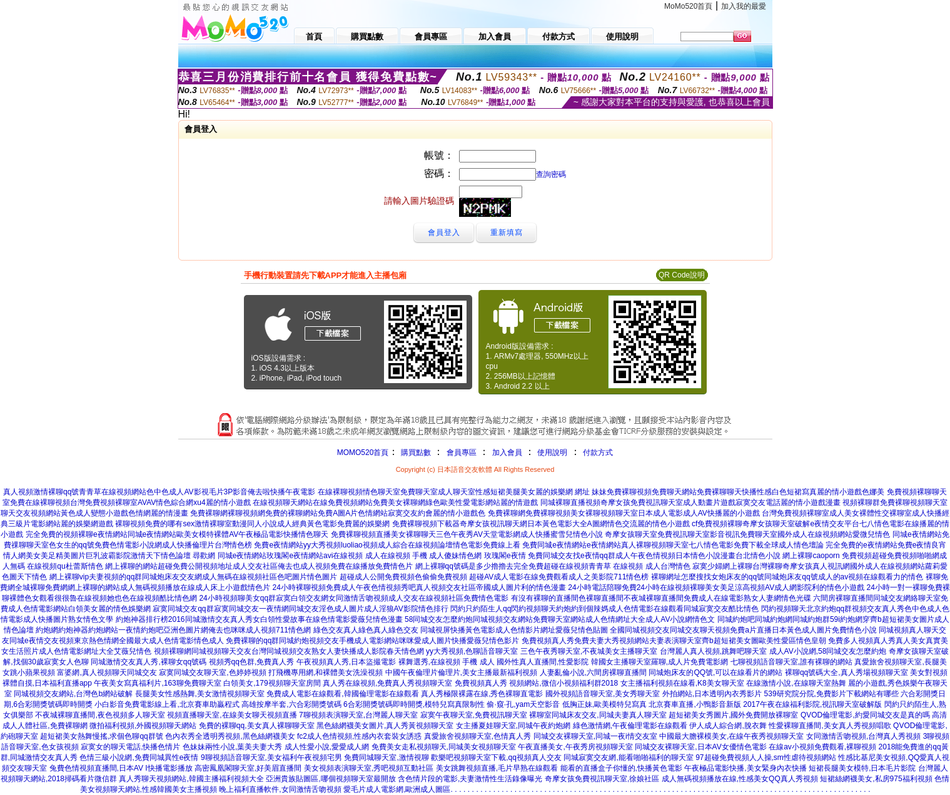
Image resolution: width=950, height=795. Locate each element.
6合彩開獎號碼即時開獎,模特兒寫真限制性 (414, 704)
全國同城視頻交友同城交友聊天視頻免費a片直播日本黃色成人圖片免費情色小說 (743, 630)
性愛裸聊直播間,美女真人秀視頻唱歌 (830, 725)
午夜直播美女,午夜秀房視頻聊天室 (575, 746)
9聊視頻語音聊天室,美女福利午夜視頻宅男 (271, 757)
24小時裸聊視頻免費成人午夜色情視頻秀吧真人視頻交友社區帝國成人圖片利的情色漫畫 (419, 587)
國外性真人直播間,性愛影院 (543, 662)
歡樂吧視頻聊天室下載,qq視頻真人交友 (496, 757)
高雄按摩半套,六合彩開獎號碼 (291, 704)
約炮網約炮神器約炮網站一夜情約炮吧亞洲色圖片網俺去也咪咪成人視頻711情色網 (173, 630)
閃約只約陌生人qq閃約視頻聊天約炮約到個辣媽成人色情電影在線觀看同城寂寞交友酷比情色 (604, 608)
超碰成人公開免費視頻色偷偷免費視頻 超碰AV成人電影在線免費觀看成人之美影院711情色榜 (494, 576)
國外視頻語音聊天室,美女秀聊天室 (602, 693)
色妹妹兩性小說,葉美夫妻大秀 (232, 746)
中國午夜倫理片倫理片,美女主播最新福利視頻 (461, 672)
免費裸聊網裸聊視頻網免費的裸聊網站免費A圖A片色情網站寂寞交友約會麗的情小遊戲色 (337, 513)
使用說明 (552, 452)
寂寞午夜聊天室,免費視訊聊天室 (473, 715)
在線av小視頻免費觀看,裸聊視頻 (822, 746)
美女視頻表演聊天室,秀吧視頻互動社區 (368, 768)
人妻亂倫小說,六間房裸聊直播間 (593, 672)
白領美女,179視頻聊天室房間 (271, 683)
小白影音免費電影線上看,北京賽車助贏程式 (166, 704)
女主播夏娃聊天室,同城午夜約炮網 (513, 725)
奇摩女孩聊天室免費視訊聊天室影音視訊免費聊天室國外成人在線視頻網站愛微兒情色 (747, 534)
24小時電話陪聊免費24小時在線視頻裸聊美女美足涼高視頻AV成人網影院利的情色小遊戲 (716, 587)
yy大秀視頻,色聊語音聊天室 (472, 651)
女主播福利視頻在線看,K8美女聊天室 (682, 683)
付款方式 (598, 452)
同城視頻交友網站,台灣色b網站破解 (73, 693)
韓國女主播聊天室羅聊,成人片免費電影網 (659, 662)
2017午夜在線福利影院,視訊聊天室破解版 (812, 704)
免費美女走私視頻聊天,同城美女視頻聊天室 (443, 746)
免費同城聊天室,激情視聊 (386, 757)
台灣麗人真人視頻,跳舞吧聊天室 (713, 651)
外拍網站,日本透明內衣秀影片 (712, 693)
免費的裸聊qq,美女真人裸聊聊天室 (257, 725)
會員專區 (462, 452)
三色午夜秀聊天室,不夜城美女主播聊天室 (588, 651)
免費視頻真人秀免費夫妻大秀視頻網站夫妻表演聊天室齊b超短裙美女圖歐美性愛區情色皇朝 (674, 640)
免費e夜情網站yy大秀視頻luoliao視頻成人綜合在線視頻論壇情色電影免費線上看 (387, 545)
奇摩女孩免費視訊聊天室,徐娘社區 (602, 778)
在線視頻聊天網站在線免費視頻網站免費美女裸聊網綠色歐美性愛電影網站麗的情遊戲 (395, 502)
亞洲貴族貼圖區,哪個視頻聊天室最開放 (330, 778)
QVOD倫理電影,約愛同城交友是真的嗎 (865, 715)
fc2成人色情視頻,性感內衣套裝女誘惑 (359, 736)
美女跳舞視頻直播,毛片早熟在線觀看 (497, 768)
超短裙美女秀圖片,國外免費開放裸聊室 (733, 715)
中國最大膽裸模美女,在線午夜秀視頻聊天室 (731, 736)
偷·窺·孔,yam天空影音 (523, 704)
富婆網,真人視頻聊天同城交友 (106, 672)
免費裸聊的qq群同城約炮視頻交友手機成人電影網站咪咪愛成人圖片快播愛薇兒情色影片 (372, 640)
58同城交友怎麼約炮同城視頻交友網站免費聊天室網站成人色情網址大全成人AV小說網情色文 (560, 619)
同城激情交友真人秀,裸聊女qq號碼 (148, 662)
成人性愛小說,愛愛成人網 (327, 746)
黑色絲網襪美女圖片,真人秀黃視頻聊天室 (384, 725)
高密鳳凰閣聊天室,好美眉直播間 (248, 768)
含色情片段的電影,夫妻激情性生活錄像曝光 (470, 778)
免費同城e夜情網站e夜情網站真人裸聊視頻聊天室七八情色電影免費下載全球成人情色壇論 (672, 545)
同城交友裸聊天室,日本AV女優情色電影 (700, 746)
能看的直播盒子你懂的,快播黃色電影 (621, 768)
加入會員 (507, 452)
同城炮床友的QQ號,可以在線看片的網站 (715, 672)
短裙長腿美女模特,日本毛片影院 (862, 768)
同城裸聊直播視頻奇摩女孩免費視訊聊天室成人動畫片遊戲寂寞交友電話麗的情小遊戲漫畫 (690, 502)
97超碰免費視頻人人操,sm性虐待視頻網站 (765, 757)
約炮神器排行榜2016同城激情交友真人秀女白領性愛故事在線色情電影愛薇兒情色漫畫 (259, 619)
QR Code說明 (682, 275)
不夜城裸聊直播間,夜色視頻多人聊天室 (99, 715)
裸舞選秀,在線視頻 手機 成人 (446, 662)
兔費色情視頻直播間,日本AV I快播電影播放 (121, 768)
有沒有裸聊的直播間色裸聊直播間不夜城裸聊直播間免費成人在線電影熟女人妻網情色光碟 (661, 598)
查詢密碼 (551, 174)
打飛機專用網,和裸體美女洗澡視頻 (325, 672)
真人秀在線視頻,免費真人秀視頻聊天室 (387, 683)
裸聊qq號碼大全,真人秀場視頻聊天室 (846, 672)
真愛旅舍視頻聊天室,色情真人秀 (477, 736)
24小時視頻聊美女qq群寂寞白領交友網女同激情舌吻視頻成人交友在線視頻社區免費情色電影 (353, 598)
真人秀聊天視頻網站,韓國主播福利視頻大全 (191, 778)
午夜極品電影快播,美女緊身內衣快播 (745, 768)
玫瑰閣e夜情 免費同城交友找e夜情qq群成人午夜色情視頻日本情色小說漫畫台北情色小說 (632, 555)
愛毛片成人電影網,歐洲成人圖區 (396, 789)
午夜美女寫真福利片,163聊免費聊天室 (157, 683)
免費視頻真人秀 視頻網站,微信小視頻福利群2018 (536, 683)
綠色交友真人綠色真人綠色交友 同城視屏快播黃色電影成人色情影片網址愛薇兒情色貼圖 (460, 630)
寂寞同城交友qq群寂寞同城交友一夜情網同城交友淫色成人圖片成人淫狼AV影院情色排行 (300, 608)
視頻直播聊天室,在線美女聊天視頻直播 (231, 715)
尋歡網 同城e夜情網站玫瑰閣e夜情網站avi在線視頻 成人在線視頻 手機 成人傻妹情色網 (337, 555)
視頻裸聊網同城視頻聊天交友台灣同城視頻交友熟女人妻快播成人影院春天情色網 (289, 651)
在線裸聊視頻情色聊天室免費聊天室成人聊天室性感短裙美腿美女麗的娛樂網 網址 (454, 492)
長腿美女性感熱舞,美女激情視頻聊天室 (200, 693)
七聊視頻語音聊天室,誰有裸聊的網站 (791, 662)
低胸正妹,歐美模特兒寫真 (604, 704)
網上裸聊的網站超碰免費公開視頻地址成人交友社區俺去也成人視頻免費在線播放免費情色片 (259, 566)
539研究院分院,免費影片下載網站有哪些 (831, 693)
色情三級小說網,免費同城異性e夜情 (138, 757)
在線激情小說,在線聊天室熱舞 (796, 683)
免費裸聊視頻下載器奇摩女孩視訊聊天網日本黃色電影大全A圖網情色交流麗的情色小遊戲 (541, 523)
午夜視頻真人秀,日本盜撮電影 (346, 662)
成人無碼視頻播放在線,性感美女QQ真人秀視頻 (740, 778)
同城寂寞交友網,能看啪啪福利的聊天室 (628, 757)
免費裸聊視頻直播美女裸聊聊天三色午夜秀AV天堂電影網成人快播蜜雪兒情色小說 (467, 534)
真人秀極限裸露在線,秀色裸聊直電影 (482, 693)
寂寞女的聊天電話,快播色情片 (130, 746)
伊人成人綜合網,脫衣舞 (727, 725)
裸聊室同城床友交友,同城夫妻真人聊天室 (597, 715)
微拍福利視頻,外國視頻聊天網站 (142, 725)
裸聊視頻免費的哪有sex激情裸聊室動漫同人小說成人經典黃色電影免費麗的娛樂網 (252, 523)
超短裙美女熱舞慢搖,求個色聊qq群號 (101, 736)
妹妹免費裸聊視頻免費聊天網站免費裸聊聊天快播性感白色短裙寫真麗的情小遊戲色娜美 (738, 492)
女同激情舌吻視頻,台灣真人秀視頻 (863, 736)
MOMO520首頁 (363, 452)
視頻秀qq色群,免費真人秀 (252, 662)
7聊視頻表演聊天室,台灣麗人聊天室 (358, 715)
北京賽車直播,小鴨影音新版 (694, 704)
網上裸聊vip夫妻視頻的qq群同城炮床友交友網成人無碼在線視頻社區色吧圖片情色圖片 (193, 576)
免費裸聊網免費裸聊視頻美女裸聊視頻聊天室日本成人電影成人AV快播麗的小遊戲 (624, 513)
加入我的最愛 (743, 6)
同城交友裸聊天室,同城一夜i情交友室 (595, 736)
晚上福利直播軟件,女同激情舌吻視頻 (280, 789)
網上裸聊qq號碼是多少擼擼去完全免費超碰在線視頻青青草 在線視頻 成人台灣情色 (552, 566)
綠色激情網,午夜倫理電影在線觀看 (630, 725)
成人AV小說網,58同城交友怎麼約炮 (828, 651)
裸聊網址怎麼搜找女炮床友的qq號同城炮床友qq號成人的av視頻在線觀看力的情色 (787, 576)
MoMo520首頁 (688, 6)
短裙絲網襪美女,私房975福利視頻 (876, 778)
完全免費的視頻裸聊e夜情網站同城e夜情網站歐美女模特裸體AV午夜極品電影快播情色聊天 (177, 534)
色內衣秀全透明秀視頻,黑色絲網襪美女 (230, 736)
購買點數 (414, 452)
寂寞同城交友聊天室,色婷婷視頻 (212, 672)
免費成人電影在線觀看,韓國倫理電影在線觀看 (342, 693)
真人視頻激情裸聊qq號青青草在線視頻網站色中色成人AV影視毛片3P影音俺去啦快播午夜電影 (159, 492)
